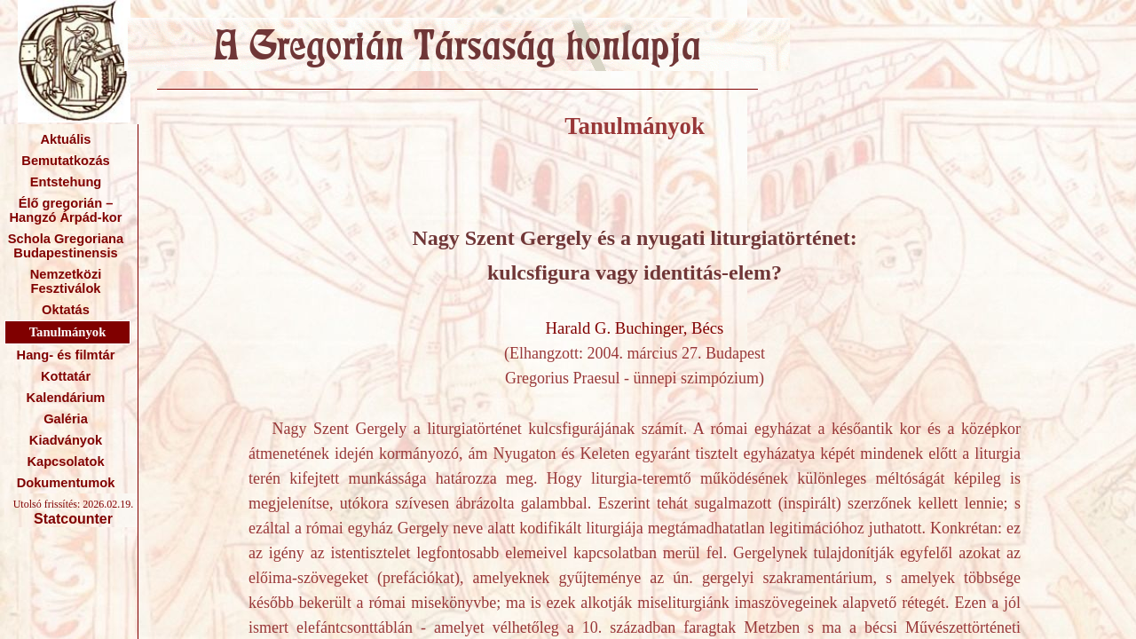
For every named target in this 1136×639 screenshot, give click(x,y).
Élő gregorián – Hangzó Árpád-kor (65, 210)
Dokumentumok (66, 483)
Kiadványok (65, 440)
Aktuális (65, 139)
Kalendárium (66, 397)
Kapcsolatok (65, 461)
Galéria (65, 419)
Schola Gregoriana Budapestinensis (65, 246)
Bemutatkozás (65, 161)
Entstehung (66, 182)
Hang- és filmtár (66, 355)
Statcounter (73, 518)
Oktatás (66, 310)
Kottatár (66, 376)
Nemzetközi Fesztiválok (66, 281)
